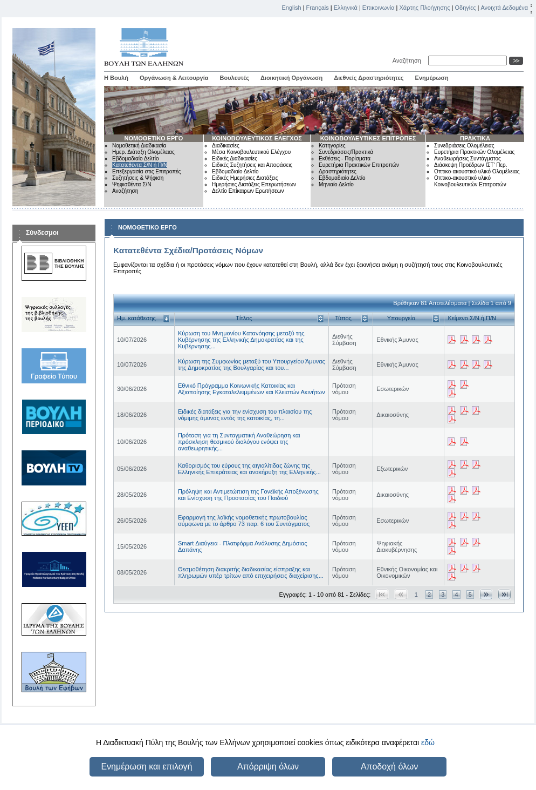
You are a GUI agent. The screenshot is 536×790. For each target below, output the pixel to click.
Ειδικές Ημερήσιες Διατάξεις (245, 178)
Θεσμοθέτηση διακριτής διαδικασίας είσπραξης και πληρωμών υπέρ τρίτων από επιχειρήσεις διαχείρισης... (251, 572)
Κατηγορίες (332, 145)
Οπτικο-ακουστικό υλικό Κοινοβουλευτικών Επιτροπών (470, 181)
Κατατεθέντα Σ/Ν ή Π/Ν (139, 165)
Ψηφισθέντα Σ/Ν (131, 184)
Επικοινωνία (378, 7)
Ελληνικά (346, 7)
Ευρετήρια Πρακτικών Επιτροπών (359, 165)
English (291, 7)
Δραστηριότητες (337, 171)
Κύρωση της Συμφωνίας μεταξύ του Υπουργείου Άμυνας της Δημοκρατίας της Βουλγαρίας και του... (251, 364)
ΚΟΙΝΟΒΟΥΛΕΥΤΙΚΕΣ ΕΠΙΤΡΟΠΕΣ (368, 138)
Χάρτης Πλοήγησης (425, 7)
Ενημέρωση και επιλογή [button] (146, 766)
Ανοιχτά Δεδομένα (504, 7)
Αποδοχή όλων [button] (389, 766)
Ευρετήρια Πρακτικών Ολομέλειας (474, 152)
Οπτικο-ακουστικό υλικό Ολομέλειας (476, 171)
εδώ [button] (428, 742)
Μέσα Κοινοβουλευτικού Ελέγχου (251, 152)
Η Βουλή (116, 78)
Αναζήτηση (408, 60)
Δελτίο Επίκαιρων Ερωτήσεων (248, 191)
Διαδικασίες (225, 145)
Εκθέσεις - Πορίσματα (344, 158)
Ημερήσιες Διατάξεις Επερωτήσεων (254, 184)
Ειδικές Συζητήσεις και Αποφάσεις (252, 165)
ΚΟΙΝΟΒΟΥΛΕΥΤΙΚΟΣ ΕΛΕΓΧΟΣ (257, 138)
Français (317, 7)
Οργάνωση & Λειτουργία (174, 78)
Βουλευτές (234, 78)
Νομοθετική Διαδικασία (139, 145)
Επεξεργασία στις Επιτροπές (146, 171)
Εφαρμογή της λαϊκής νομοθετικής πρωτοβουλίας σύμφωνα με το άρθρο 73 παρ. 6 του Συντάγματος (244, 520)
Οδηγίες (465, 7)
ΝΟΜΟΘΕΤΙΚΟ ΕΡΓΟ (154, 138)
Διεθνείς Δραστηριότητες (368, 78)
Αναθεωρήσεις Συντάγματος (467, 158)
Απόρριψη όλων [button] (268, 766)
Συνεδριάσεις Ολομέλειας (464, 145)
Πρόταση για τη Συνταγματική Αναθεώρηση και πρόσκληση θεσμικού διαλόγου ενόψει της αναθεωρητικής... (239, 441)
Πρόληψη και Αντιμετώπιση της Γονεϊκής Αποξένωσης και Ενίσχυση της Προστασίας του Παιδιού (248, 494)
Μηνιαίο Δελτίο (336, 184)
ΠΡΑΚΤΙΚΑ (475, 138)
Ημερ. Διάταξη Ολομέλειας (143, 152)
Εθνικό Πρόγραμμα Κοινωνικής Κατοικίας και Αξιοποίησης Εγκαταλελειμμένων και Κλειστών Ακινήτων (251, 388)
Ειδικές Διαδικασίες (234, 158)
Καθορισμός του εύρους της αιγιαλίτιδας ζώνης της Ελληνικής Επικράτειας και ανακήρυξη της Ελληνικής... (249, 468)
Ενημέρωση (432, 78)
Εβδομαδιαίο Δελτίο (135, 158)
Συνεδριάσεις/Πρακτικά (346, 152)
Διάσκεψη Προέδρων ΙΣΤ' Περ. (470, 165)
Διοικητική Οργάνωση (291, 78)
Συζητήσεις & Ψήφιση (137, 178)
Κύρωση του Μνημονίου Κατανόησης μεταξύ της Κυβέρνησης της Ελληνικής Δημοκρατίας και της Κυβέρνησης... (241, 339)
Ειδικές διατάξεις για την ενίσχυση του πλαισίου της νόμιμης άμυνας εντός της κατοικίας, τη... (245, 414)
